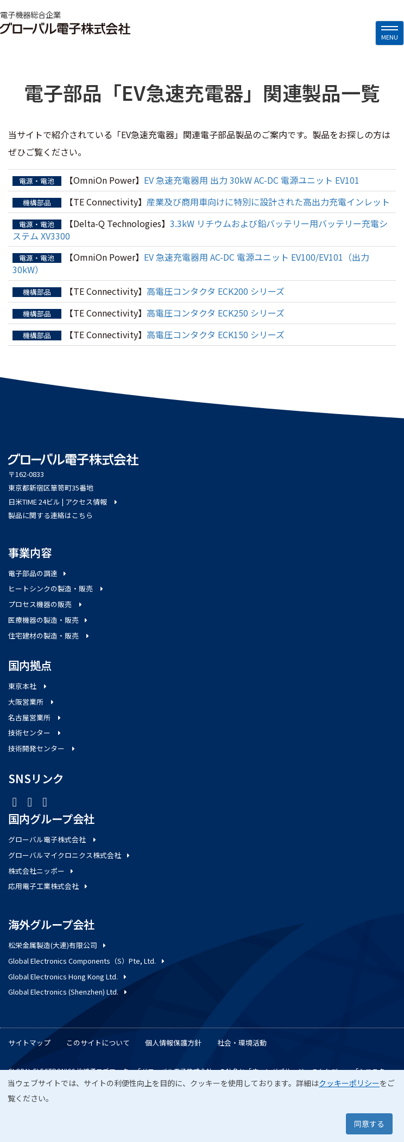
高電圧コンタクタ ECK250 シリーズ (216, 312)
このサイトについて (98, 1042)
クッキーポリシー (349, 1083)
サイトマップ (29, 1042)
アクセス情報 (92, 501)
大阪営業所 (31, 701)
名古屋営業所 (35, 717)
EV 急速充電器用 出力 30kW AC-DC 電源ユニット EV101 (251, 179)
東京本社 (28, 686)
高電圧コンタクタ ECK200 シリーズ (216, 291)
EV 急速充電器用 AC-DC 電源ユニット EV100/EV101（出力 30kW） (190, 263)
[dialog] (202, 1106)
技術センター (35, 732)
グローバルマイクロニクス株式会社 (69, 855)
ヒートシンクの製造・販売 (56, 588)
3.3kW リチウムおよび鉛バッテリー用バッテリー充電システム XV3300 (200, 229)
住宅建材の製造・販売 (49, 635)
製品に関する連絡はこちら (50, 515)
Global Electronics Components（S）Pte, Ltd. (87, 961)
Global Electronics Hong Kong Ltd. (68, 976)
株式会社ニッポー (41, 871)
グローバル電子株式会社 (53, 839)
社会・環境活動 (242, 1042)
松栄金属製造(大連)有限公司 (58, 945)
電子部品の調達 (38, 573)
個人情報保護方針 (173, 1042)
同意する (369, 1123)
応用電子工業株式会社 (48, 886)
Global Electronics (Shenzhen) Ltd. (68, 991)
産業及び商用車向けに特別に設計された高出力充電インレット (268, 201)
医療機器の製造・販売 (48, 620)
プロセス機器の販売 (46, 604)
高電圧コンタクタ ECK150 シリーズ (216, 334)
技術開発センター (42, 748)
